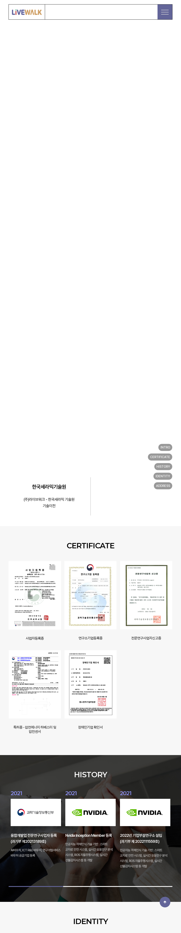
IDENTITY (163, 476)
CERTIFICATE (160, 457)
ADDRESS (163, 486)
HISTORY (163, 467)
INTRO (165, 447)
